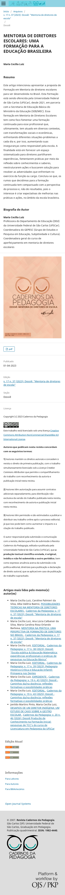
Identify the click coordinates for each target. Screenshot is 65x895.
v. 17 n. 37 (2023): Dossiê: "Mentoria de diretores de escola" (30, 16)
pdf (10, 349)
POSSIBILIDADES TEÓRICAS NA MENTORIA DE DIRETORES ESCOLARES (35, 607)
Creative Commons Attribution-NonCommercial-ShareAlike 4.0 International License (31, 435)
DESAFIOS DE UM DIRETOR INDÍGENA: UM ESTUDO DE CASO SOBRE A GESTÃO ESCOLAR (34, 711)
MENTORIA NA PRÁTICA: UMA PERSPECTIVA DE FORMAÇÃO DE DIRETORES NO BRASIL (35, 631)
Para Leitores (12, 778)
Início (6, 11)
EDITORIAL (38, 645)
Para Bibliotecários (14, 789)
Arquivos (18, 11)
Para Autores (12, 783)
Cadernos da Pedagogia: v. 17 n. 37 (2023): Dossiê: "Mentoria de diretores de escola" (35, 614)
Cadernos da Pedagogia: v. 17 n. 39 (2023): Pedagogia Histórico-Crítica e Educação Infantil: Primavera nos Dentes (36, 668)
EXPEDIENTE (39, 676)
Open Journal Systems (18, 803)
